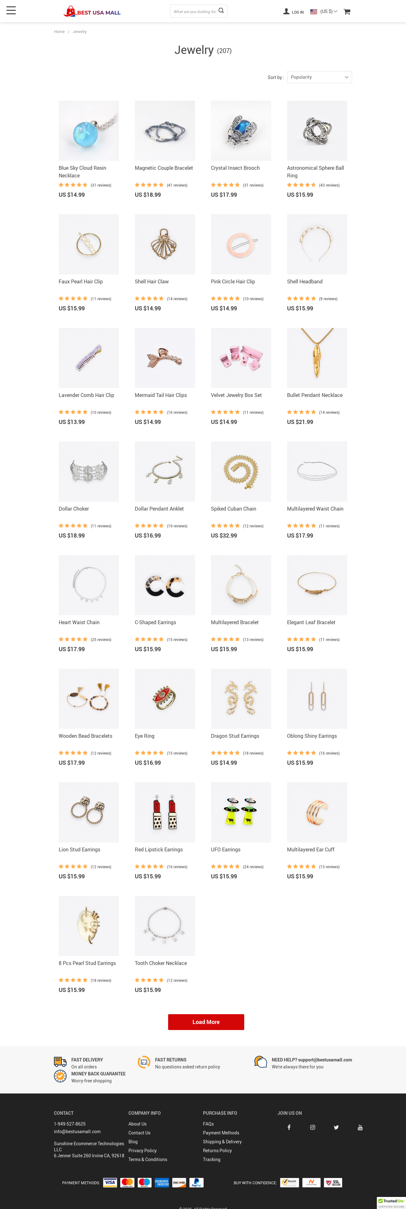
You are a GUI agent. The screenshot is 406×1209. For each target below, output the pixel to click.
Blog (133, 1142)
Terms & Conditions (147, 1159)
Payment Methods (221, 1133)
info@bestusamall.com (77, 1131)
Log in (293, 11)
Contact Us (139, 1133)
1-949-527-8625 (70, 1124)
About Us (137, 1124)
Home (59, 31)
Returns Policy (217, 1150)
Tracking (211, 1159)
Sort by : (276, 77)
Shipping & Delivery (222, 1142)
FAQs (208, 1124)
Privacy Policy (142, 1150)
